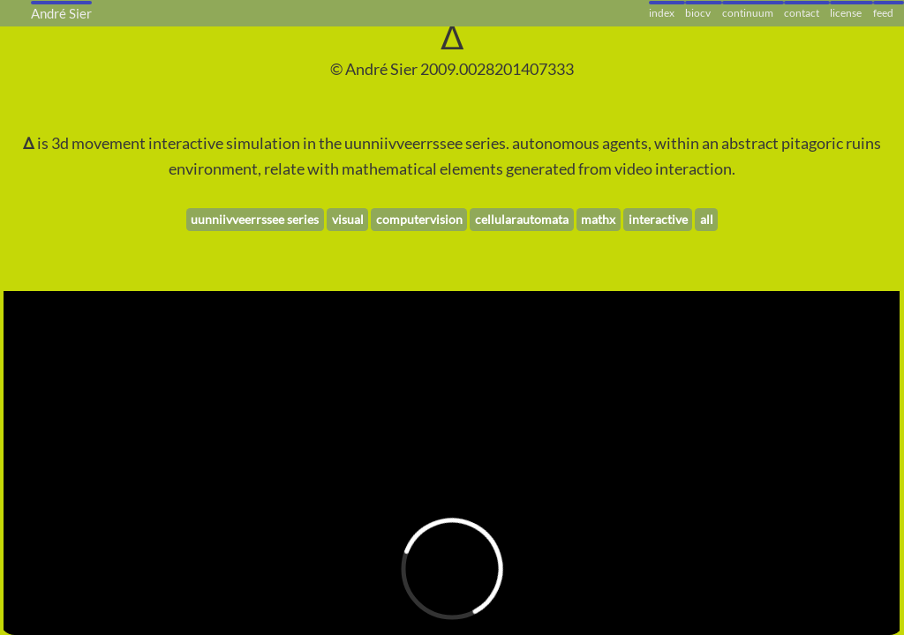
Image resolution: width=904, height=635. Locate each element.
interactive (658, 219)
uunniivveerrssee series (255, 219)
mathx (598, 219)
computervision (419, 219)
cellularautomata (522, 219)
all (706, 219)
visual (348, 219)
